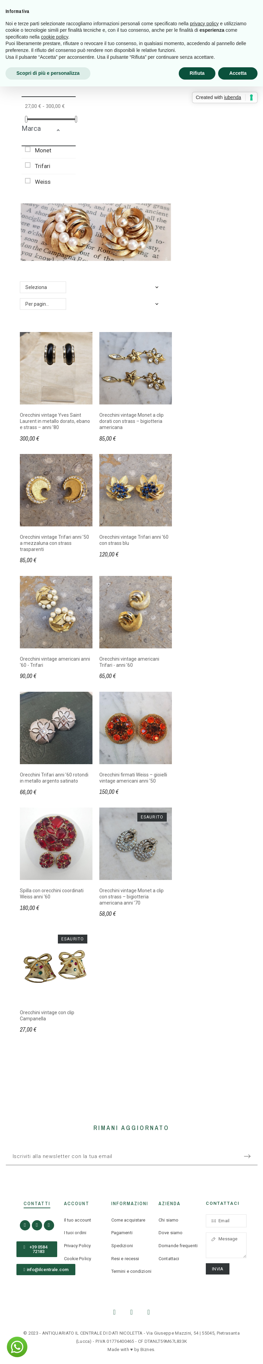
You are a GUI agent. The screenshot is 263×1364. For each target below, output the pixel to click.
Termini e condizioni (131, 1271)
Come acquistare (128, 1220)
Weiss (43, 181)
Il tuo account (77, 1220)
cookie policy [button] (54, 37)
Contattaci (169, 1258)
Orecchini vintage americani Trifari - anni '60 (129, 662)
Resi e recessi (125, 1258)
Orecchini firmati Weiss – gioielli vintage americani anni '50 (133, 778)
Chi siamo (168, 1220)
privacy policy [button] (204, 23)
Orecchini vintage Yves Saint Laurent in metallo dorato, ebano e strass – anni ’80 (55, 421)
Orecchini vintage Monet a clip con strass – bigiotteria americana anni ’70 (131, 896)
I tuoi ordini (75, 1232)
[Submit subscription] (247, 1156)
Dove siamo (171, 1232)
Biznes (147, 1349)
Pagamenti (122, 1232)
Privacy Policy (77, 1245)
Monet (43, 150)
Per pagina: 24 (40, 304)
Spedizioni (122, 1245)
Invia (217, 1268)
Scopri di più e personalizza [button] (47, 73)
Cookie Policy (77, 1258)
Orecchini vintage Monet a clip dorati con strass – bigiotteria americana (131, 421)
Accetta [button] (238, 73)
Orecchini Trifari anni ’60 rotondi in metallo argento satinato (54, 778)
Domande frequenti (178, 1245)
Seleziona (36, 287)
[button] (64, 131)
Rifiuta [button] (197, 73)
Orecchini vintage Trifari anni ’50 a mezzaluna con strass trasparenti (54, 543)
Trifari (42, 166)
